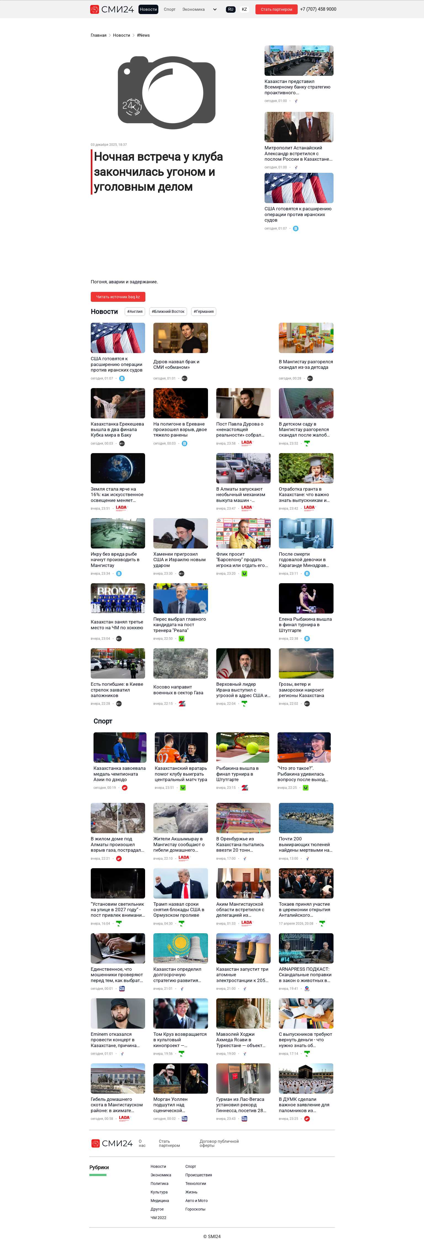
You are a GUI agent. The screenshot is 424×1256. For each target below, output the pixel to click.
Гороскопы (195, 1209)
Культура (159, 1192)
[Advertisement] (175, 239)
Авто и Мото (196, 1200)
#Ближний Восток (168, 311)
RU (230, 9)
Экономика (193, 9)
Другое (157, 1209)
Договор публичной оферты (215, 1143)
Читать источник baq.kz (118, 297)
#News (143, 35)
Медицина (160, 1200)
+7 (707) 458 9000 (318, 9)
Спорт (169, 9)
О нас (142, 1143)
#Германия (204, 311)
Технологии (195, 1183)
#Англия (135, 311)
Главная (98, 35)
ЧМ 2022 (158, 1217)
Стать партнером (276, 9)
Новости (148, 9)
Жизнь (191, 1192)
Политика (160, 1183)
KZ (244, 9)
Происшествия (198, 1175)
